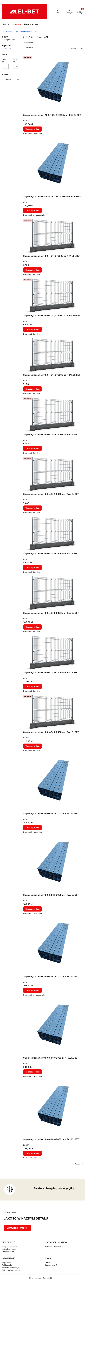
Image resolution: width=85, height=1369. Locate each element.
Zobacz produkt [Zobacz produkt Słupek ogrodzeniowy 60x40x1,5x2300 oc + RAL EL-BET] (32, 329)
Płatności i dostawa (53, 1246)
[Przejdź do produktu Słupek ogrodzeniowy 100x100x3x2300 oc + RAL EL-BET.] (53, 84)
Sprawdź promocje (17, 1227)
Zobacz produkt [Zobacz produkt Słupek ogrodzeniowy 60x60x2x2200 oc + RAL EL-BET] (32, 827)
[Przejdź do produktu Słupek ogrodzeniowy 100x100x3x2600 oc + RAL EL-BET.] (53, 165)
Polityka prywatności (11, 1270)
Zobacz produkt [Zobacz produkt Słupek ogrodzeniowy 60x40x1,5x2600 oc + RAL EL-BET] (32, 389)
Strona (73, 49)
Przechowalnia (8, 1252)
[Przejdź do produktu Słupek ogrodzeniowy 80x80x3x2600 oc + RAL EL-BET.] (53, 1108)
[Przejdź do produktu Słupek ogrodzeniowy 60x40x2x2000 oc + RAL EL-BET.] (53, 414)
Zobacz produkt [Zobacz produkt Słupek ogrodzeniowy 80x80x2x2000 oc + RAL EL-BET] (32, 909)
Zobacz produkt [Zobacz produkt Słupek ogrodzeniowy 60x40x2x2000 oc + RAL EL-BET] (32, 448)
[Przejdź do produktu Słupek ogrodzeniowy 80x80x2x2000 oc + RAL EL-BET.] (53, 863)
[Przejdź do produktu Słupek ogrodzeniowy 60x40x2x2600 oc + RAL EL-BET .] (53, 533)
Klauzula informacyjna (11, 1268)
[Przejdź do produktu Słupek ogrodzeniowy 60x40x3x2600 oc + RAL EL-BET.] (53, 712)
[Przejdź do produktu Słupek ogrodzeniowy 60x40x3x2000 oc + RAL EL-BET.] (53, 593)
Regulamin (6, 1262)
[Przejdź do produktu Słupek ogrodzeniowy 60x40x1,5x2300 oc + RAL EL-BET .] (53, 295)
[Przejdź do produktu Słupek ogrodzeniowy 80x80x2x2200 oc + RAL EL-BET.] (53, 945)
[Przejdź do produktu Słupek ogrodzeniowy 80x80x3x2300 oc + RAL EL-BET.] (53, 1026)
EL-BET (9, 80)
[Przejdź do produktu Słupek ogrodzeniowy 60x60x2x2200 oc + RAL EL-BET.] (53, 782)
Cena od (4, 60)
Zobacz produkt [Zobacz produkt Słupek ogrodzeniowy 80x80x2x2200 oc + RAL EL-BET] (32, 990)
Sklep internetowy (39, 1278)
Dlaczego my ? (51, 1265)
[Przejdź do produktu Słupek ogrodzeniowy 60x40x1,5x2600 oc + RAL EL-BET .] (53, 354)
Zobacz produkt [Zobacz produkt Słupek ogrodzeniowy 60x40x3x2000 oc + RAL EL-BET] (32, 627)
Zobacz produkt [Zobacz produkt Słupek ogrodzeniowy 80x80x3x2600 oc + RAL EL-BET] (32, 1153)
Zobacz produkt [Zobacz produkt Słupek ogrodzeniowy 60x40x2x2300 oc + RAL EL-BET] (32, 508)
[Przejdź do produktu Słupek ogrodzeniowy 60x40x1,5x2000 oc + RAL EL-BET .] (53, 236)
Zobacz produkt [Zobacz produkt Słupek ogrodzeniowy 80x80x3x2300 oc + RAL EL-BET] (32, 1072)
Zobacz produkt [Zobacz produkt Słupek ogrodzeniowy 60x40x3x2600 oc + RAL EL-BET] (32, 746)
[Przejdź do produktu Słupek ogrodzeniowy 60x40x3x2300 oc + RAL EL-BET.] (53, 652)
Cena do (15, 60)
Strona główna (7, 31)
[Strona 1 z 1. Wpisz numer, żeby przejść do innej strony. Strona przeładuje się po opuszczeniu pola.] (78, 48)
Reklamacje (7, 1265)
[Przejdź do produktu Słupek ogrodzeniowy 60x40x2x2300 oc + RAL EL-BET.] (53, 474)
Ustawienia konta (9, 1249)
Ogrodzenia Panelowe (24, 31)
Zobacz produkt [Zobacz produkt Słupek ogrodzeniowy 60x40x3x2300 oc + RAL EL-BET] (32, 686)
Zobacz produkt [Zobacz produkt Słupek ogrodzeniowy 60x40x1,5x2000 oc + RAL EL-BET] (32, 270)
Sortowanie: (28, 42)
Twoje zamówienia (9, 1246)
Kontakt (48, 1262)
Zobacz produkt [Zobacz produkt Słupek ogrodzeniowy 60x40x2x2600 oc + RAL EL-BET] (32, 567)
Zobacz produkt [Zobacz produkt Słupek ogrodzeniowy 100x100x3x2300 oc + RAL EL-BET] (32, 129)
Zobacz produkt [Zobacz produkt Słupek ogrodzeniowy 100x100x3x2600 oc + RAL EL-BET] (32, 210)
